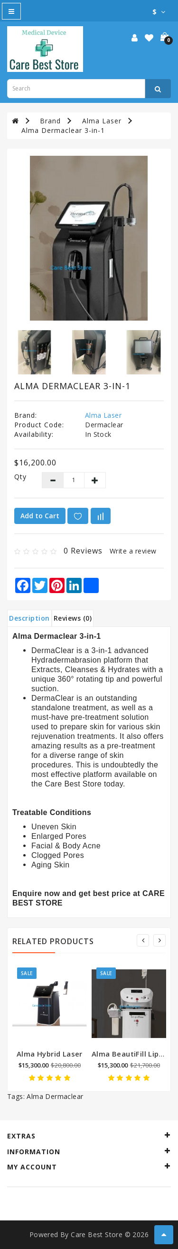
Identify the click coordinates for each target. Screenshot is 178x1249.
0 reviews (83, 550)
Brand (50, 120)
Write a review (133, 550)
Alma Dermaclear (55, 1096)
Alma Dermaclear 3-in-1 (63, 130)
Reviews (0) (73, 618)
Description (29, 618)
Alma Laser (102, 120)
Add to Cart (39, 515)
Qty (20, 476)
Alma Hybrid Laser (50, 1053)
